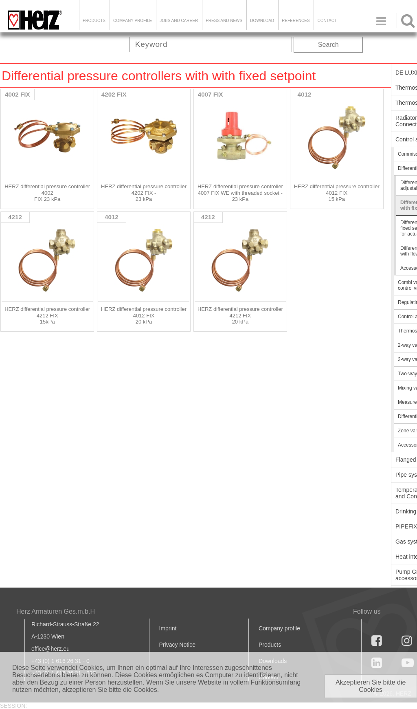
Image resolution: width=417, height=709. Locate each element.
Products (94, 20)
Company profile (279, 628)
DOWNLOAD (262, 20)
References (295, 20)
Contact (327, 20)
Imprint (168, 628)
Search (328, 44)
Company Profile (132, 20)
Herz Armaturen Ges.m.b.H (55, 611)
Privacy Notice (177, 644)
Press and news (224, 20)
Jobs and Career (179, 20)
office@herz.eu (50, 648)
